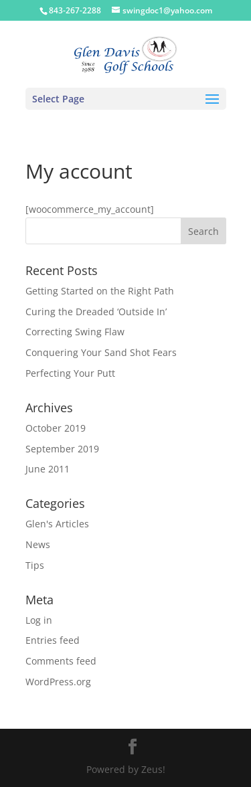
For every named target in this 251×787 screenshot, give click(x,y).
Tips (34, 565)
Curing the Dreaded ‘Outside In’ (96, 311)
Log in (38, 620)
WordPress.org (58, 681)
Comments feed (60, 660)
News (37, 544)
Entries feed (52, 640)
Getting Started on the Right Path (99, 290)
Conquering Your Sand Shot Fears (101, 352)
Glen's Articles (57, 523)
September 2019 (62, 448)
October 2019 (55, 428)
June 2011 (47, 468)
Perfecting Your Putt (70, 373)
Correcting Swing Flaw (74, 331)
